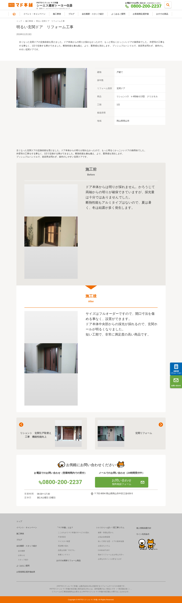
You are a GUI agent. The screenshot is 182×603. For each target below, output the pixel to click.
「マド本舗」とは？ (64, 527)
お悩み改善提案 (104, 537)
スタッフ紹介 (23, 560)
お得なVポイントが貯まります (110, 559)
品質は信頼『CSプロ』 (67, 550)
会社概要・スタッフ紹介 (93, 14)
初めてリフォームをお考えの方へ (111, 555)
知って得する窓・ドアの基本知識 (111, 541)
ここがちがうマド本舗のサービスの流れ (73, 532)
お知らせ (21, 555)
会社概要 (21, 551)
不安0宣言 (62, 537)
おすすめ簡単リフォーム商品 (68, 560)
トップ (19, 21)
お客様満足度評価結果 (25, 572)
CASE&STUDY (104, 550)
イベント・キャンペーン (34, 14)
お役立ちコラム (104, 546)
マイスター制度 (64, 541)
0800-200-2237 (143, 6)
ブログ (71, 14)
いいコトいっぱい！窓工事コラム (110, 527)
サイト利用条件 (142, 534)
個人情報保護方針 (143, 528)
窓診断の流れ (63, 546)
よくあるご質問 (118, 14)
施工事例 (57, 14)
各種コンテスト (64, 555)
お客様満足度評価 (141, 14)
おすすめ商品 (162, 14)
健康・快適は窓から (106, 532)
